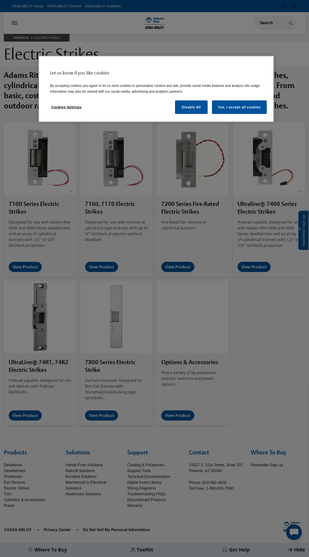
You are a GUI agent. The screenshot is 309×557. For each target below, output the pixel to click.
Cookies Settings (66, 107)
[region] (156, 89)
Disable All (191, 107)
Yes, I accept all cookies (239, 107)
